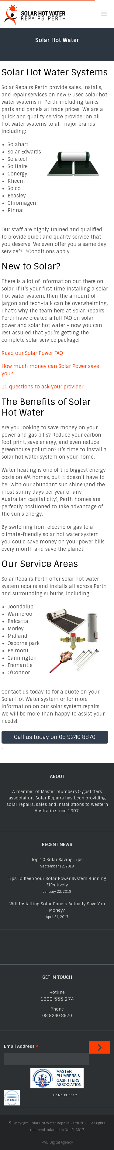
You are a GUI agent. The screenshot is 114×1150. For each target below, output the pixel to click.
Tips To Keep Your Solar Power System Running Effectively (57, 882)
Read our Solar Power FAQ (32, 353)
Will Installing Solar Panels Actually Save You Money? (57, 907)
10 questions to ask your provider (42, 387)
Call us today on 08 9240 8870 (54, 737)
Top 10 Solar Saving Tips (57, 859)
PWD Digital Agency (57, 1142)
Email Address (21, 1046)
